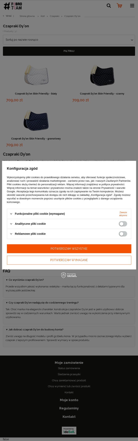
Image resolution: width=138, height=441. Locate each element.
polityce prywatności (112, 184)
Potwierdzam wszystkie (69, 248)
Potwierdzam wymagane (69, 260)
